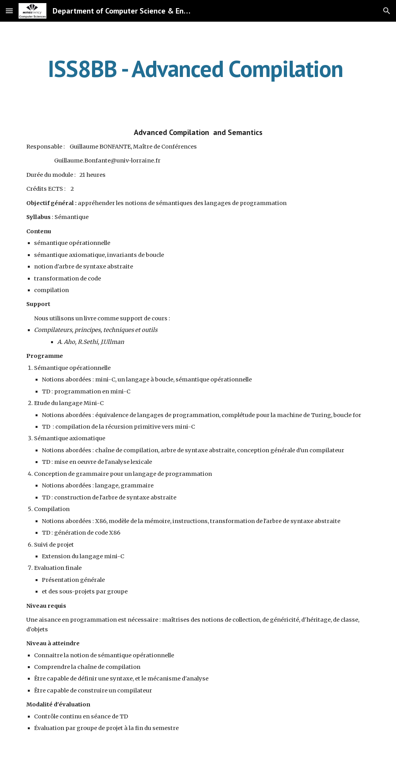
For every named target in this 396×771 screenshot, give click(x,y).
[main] (198, 68)
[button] (9, 10)
